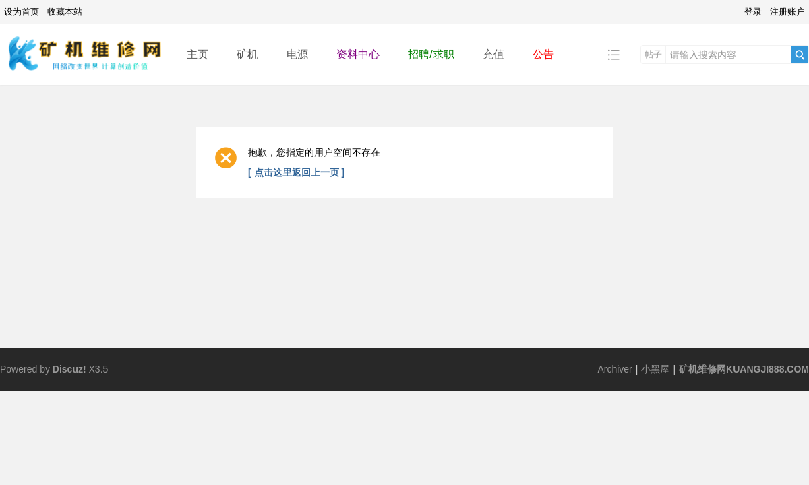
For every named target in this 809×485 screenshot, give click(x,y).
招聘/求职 (431, 54)
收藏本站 (64, 12)
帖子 (653, 54)
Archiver (614, 369)
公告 (543, 54)
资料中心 (358, 54)
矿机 (247, 54)
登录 (753, 12)
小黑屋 (655, 369)
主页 (197, 54)
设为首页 (21, 12)
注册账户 (787, 12)
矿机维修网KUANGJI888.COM (744, 369)
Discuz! (69, 369)
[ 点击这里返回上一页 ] (296, 172)
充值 (493, 54)
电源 (297, 54)
